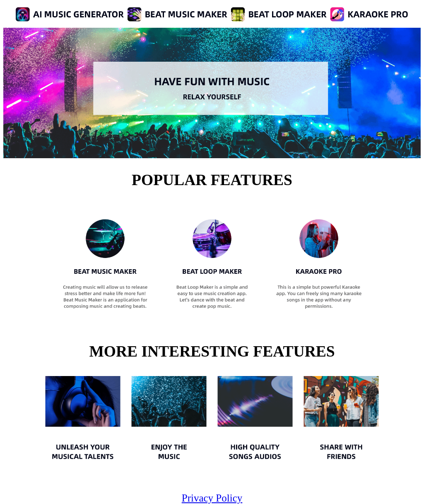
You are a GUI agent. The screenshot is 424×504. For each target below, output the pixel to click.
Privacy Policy (212, 498)
